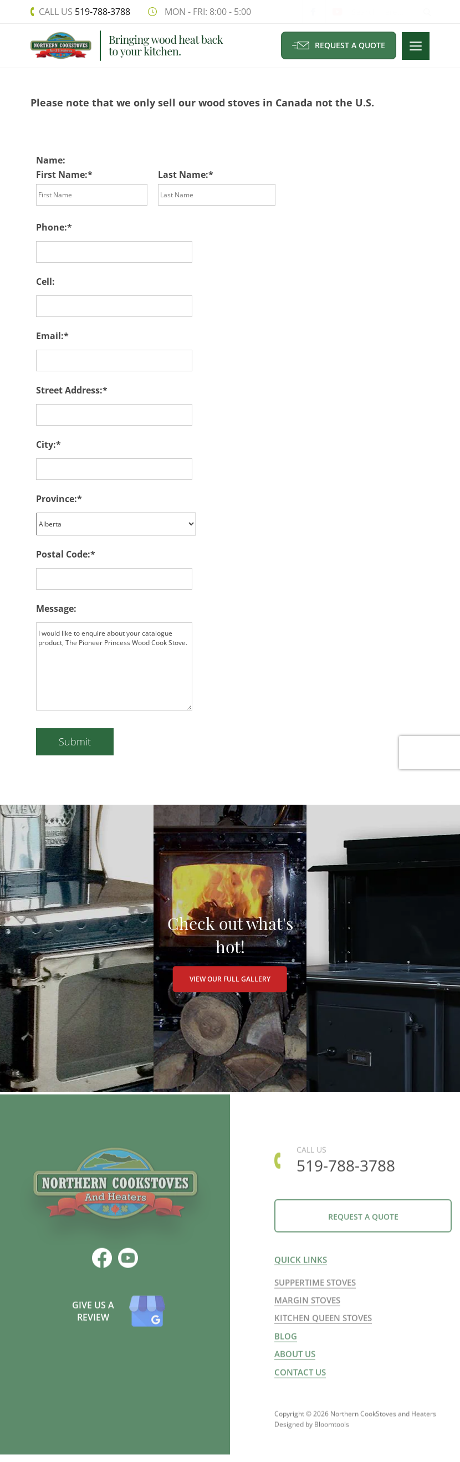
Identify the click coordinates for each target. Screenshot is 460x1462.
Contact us (300, 1387)
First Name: (62, 175)
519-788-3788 (84, 12)
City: (46, 445)
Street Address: (69, 391)
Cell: (45, 282)
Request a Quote (339, 45)
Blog (285, 1351)
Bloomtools (331, 1444)
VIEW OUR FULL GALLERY (230, 989)
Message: (56, 608)
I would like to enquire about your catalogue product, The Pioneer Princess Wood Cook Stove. (114, 666)
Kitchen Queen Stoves (323, 1333)
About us (294, 1368)
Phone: (51, 228)
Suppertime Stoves (315, 1297)
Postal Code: (63, 554)
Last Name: (183, 175)
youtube (326, 11)
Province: (56, 499)
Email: (50, 336)
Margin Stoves (307, 1315)
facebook (303, 11)
